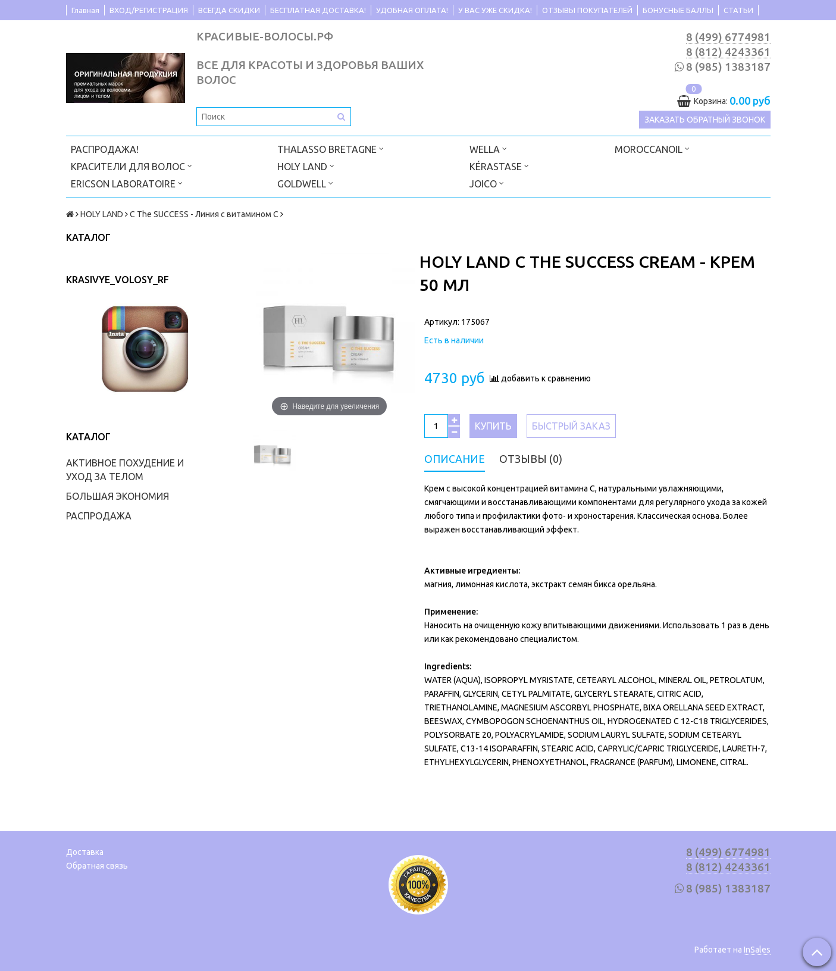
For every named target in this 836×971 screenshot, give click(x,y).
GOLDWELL (305, 183)
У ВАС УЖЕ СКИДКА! (495, 10)
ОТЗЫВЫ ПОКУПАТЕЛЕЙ (587, 10)
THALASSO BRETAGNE (330, 148)
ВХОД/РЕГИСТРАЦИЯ (148, 10)
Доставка (85, 852)
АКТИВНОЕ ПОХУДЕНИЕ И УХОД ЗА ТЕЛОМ (125, 470)
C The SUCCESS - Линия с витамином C (204, 214)
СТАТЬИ (738, 10)
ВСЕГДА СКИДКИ (229, 10)
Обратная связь (97, 865)
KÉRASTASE (499, 165)
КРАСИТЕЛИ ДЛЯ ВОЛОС (131, 165)
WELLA (488, 148)
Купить (493, 426)
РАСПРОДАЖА (98, 515)
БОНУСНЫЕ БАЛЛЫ (678, 10)
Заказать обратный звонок (704, 120)
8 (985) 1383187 (728, 67)
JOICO (486, 183)
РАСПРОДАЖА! (105, 149)
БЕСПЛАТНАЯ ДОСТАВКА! (318, 10)
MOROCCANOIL (652, 148)
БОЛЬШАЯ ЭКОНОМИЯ (117, 496)
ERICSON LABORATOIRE (127, 183)
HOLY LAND (305, 165)
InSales (757, 949)
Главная (85, 10)
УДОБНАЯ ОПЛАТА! (412, 10)
